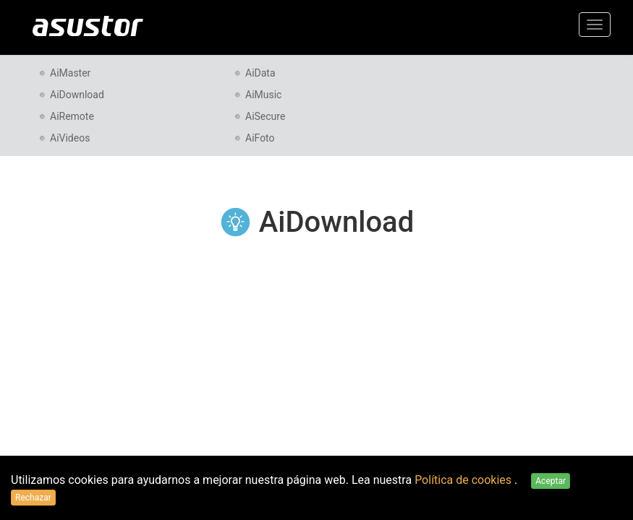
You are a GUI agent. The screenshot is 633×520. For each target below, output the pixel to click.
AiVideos (70, 138)
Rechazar (33, 498)
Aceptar (550, 481)
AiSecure (265, 116)
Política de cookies (464, 480)
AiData (260, 73)
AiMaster (70, 73)
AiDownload (77, 94)
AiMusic (263, 94)
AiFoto (260, 138)
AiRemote (72, 116)
